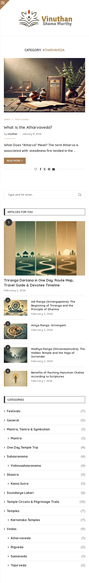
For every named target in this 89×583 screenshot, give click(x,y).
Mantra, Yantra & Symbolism (46, 429)
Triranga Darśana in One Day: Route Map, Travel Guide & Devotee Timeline (39, 282)
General (46, 420)
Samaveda (48, 556)
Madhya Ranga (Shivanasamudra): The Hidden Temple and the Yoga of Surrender (58, 352)
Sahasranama (46, 456)
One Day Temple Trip (46, 447)
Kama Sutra (48, 483)
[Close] (5, 5)
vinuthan (12, 133)
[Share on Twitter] (44, 169)
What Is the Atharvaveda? (28, 127)
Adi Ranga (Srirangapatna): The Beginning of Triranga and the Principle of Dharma (53, 305)
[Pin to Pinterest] (49, 169)
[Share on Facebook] (40, 169)
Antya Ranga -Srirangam (48, 325)
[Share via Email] (53, 169)
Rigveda (48, 547)
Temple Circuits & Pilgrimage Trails (46, 502)
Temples (46, 511)
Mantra (48, 438)
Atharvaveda (48, 538)
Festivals (46, 411)
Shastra (46, 474)
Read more (15, 160)
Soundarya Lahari (46, 493)
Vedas (46, 529)
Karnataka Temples (48, 520)
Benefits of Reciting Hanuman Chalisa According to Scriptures (57, 374)
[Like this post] (35, 169)
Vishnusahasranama (48, 465)
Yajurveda (48, 565)
